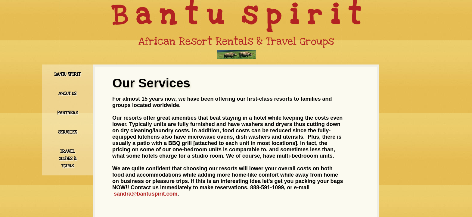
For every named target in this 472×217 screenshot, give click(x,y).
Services (67, 132)
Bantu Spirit (67, 74)
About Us (67, 93)
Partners (67, 113)
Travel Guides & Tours (67, 158)
